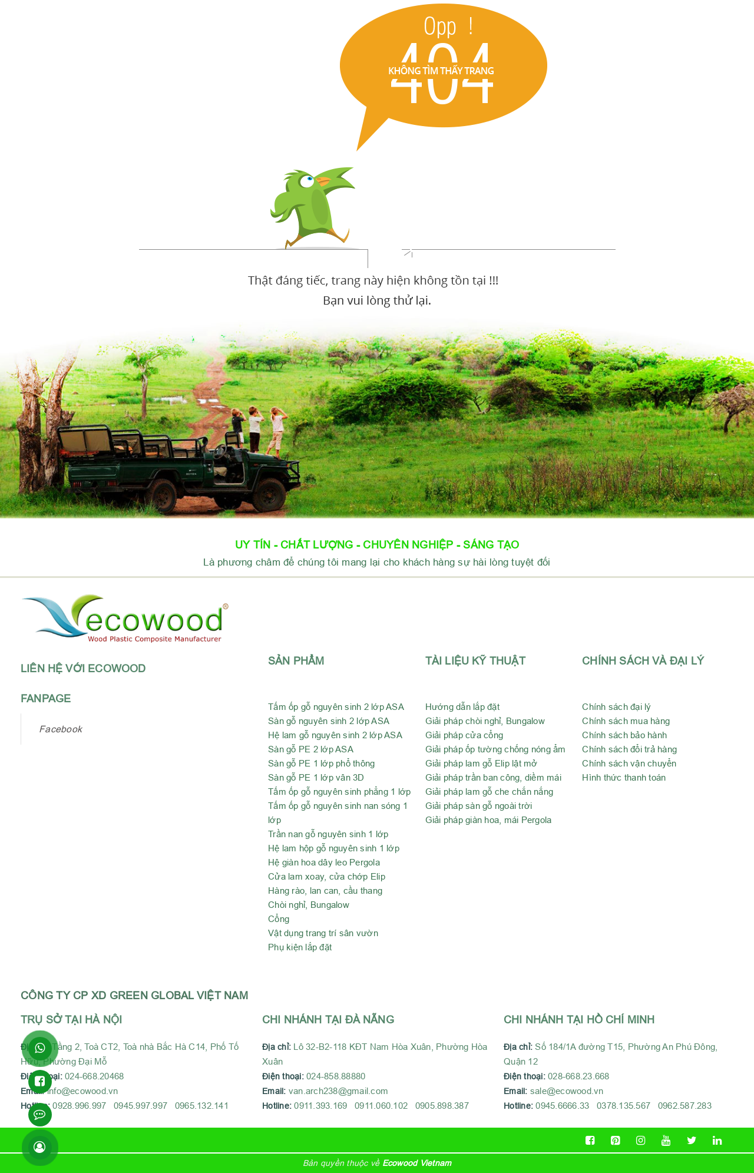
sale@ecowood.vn (567, 1091)
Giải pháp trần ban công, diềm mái (493, 777)
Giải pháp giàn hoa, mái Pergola (488, 820)
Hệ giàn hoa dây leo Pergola (324, 862)
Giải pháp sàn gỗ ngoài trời (479, 806)
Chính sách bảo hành (624, 735)
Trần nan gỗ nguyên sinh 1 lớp (328, 834)
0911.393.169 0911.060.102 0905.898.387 (382, 1106)
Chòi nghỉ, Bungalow (308, 905)
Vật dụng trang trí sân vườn (323, 933)
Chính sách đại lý (616, 707)
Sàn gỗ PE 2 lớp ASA (310, 749)
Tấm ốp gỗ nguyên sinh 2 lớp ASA (336, 707)
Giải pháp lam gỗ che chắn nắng (489, 792)
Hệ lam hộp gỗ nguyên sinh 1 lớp (333, 848)
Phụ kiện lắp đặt (300, 947)
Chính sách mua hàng (626, 721)
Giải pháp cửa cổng (464, 735)
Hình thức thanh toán (624, 777)
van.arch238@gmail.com (325, 1091)
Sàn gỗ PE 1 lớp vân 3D (316, 777)
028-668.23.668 (579, 1076)
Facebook (60, 728)
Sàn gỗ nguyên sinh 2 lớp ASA (328, 721)
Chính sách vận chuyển (629, 763)
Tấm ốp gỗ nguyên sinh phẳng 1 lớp (339, 792)
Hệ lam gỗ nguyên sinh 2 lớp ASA (335, 735)
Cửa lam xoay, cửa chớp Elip (326, 876)
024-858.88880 (338, 1076)
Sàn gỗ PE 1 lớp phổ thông (321, 763)
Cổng (278, 919)
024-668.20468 (97, 1076)
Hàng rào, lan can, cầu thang (325, 890)
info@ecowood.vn (82, 1091)
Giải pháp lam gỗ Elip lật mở (481, 763)
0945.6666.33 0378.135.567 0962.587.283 (623, 1106)
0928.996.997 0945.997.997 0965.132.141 (140, 1106)
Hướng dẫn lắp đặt (462, 707)
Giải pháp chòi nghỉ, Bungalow (485, 721)
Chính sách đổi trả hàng (629, 749)
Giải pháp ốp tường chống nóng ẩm (495, 749)
